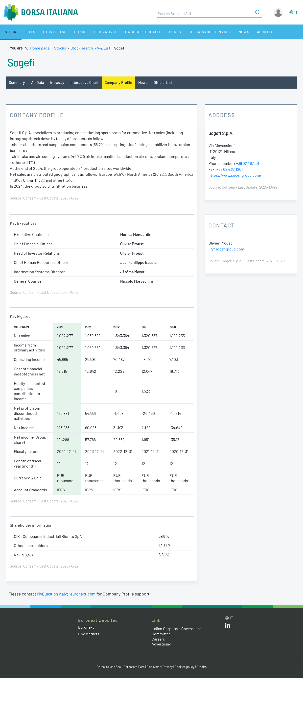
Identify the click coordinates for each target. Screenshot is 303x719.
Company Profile (119, 82)
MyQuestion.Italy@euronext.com (67, 593)
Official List (165, 82)
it (296, 12)
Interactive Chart (85, 82)
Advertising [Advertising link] (162, 644)
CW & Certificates (132, 32)
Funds (72, 32)
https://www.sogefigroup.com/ (236, 175)
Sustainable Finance (195, 32)
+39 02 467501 (248, 163)
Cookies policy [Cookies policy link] (186, 667)
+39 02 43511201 (229, 169)
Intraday (58, 82)
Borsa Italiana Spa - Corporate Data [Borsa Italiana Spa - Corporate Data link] (120, 667)
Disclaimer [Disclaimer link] (154, 667)
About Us (247, 32)
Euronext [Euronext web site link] (86, 627)
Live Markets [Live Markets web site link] (89, 633)
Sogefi (21, 62)
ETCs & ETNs (49, 32)
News (228, 32)
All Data (38, 82)
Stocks (9, 32)
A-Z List (103, 48)
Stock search (81, 48)
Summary (17, 82)
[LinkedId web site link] (227, 626)
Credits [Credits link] (203, 667)
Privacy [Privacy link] (169, 667)
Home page (40, 48)
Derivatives (96, 32)
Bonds (162, 32)
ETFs (27, 32)
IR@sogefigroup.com (227, 249)
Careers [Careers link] (158, 639)
